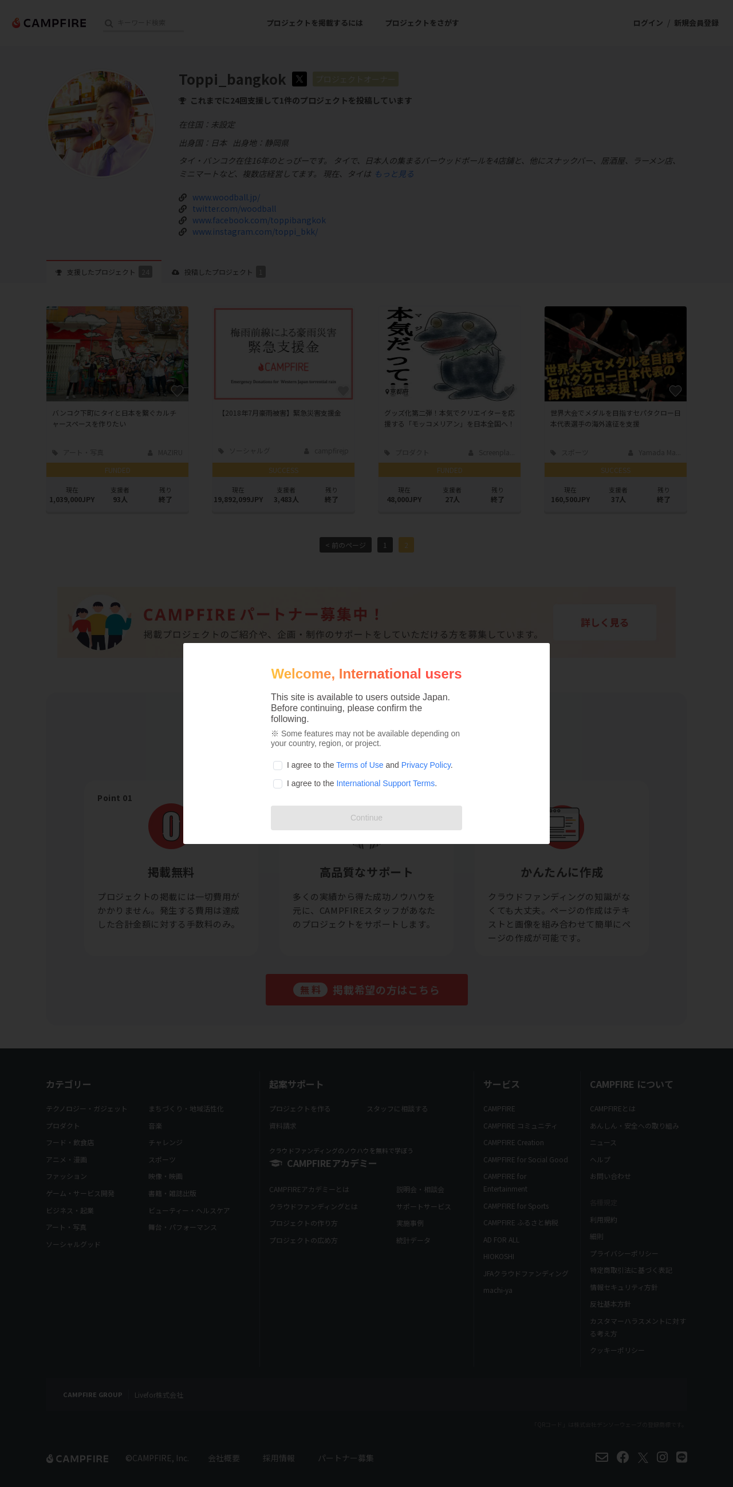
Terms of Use (359, 765)
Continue (366, 817)
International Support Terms (385, 783)
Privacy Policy (426, 765)
